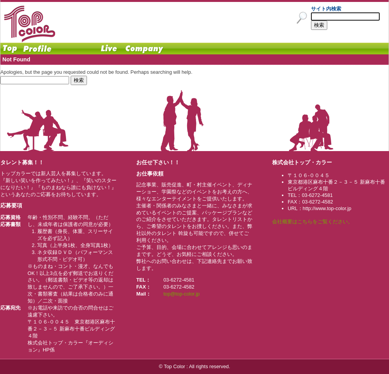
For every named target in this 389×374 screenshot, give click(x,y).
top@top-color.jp (181, 294)
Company (144, 48)
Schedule (76, 48)
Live (109, 48)
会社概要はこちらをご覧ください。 (312, 221)
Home (10, 48)
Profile (37, 48)
